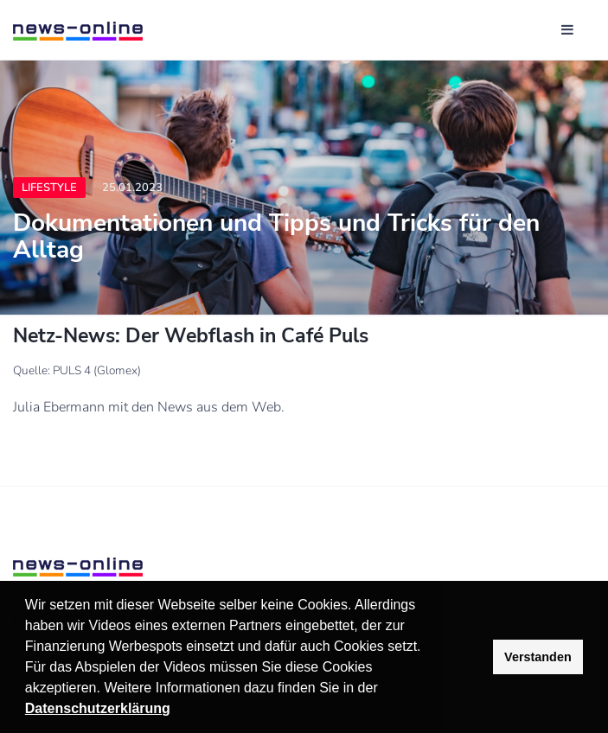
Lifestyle (49, 187)
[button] (384, 689)
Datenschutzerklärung (97, 708)
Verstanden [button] (538, 657)
